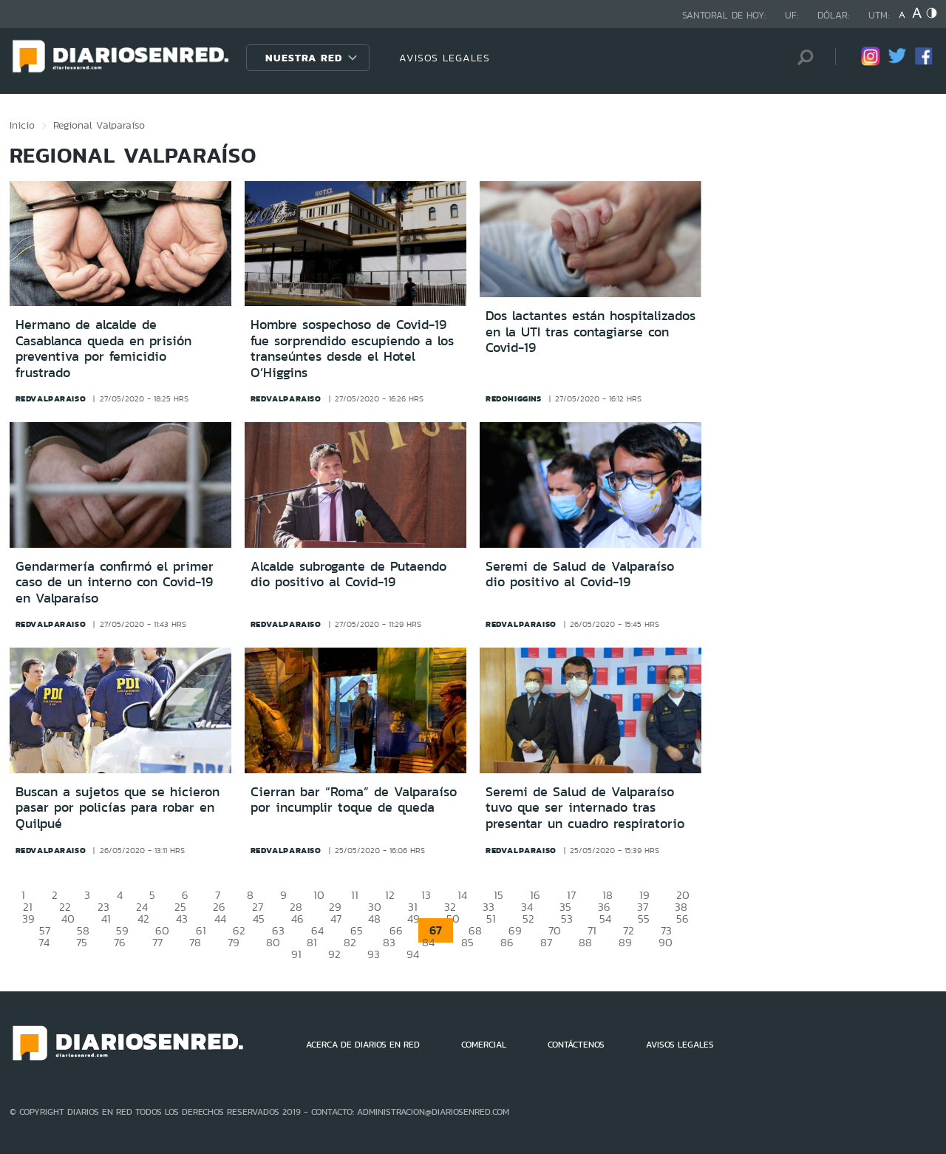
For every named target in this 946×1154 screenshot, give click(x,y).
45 (259, 918)
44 (220, 918)
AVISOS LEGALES (444, 57)
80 (273, 942)
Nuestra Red (303, 58)
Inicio (22, 125)
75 (81, 942)
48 (374, 918)
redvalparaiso (51, 398)
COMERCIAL (483, 1044)
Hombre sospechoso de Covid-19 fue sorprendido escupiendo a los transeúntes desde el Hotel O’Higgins (352, 348)
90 (666, 942)
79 (233, 942)
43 (182, 918)
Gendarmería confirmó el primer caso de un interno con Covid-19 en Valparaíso (115, 582)
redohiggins (514, 398)
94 (412, 954)
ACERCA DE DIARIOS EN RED (363, 1044)
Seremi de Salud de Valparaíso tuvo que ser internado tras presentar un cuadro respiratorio (585, 807)
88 (585, 942)
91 (296, 954)
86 (507, 942)
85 (467, 942)
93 (373, 954)
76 (120, 942)
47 (335, 918)
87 (546, 942)
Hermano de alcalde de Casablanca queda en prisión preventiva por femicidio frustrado (103, 348)
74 (44, 942)
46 (297, 918)
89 (625, 942)
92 (334, 954)
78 (195, 942)
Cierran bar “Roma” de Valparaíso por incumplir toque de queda (354, 800)
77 (157, 942)
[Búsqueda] (801, 57)
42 (143, 918)
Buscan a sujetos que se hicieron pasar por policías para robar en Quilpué (118, 807)
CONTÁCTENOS (576, 1044)
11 (354, 895)
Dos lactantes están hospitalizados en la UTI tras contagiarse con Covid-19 (590, 331)
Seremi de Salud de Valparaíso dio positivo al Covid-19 (580, 574)
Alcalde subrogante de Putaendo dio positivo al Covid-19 (348, 574)
